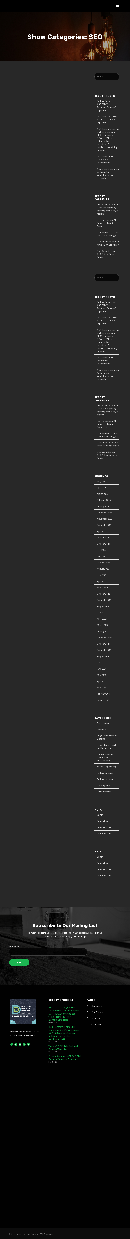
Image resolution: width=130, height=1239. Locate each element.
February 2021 (104, 693)
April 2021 (102, 681)
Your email (65, 950)
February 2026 (104, 500)
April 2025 (102, 531)
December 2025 (104, 512)
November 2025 (104, 518)
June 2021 (101, 668)
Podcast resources (106, 779)
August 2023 (103, 568)
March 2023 (102, 587)
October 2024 (103, 543)
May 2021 (101, 675)
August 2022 (103, 606)
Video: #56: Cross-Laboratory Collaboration (105, 159)
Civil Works (102, 729)
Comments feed (104, 827)
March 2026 (102, 493)
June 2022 (101, 612)
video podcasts (104, 791)
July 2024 (101, 550)
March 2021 (102, 687)
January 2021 (103, 700)
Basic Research (104, 723)
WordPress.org (104, 833)
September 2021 (105, 650)
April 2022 (102, 618)
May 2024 (101, 556)
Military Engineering (106, 766)
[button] (117, 6)
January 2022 (103, 631)
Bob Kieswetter (104, 251)
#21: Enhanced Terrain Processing (106, 223)
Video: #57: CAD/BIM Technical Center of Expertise (107, 119)
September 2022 (105, 600)
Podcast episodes (105, 773)
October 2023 (103, 562)
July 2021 (101, 662)
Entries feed (102, 821)
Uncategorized (104, 785)
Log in (100, 814)
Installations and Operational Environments (105, 757)
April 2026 (102, 487)
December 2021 (104, 637)
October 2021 (103, 643)
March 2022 (102, 625)
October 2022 (103, 593)
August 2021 (103, 656)
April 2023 (102, 581)
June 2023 (101, 575)
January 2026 (103, 506)
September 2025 (105, 525)
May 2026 (101, 481)
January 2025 (103, 537)
